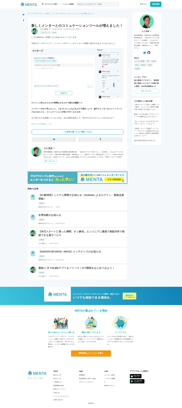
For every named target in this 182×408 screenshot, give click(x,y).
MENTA (91, 403)
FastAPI (137, 69)
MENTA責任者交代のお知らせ (144, 140)
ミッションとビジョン (61, 396)
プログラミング (40, 13)
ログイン (143, 4)
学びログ (69, 43)
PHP (148, 61)
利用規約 (82, 375)
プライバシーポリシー (86, 382)
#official (42, 203)
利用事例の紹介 (58, 385)
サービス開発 (139, 61)
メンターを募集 (67, 4)
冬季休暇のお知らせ (49, 215)
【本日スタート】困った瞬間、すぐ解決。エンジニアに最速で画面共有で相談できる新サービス (81, 233)
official (54, 32)
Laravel (154, 61)
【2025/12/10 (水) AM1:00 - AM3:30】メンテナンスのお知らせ (69, 251)
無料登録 (155, 4)
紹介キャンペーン (59, 389)
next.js (150, 65)
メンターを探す (109, 375)
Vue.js (137, 65)
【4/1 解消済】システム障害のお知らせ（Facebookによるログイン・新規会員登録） (81, 197)
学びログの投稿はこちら (41, 124)
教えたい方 (57, 375)
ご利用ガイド (58, 382)
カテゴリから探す (50, 4)
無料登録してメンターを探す (91, 353)
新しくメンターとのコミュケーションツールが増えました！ (71, 13)
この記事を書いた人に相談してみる (77, 132)
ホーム (30, 13)
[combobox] (97, 4)
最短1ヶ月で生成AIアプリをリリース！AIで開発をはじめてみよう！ (76, 268)
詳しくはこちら (50, 161)
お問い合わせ (58, 399)
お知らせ (56, 392)
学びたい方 (57, 378)
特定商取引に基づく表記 (87, 378)
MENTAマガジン (109, 385)
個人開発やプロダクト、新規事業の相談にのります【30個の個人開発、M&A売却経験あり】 (146, 83)
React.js (143, 65)
